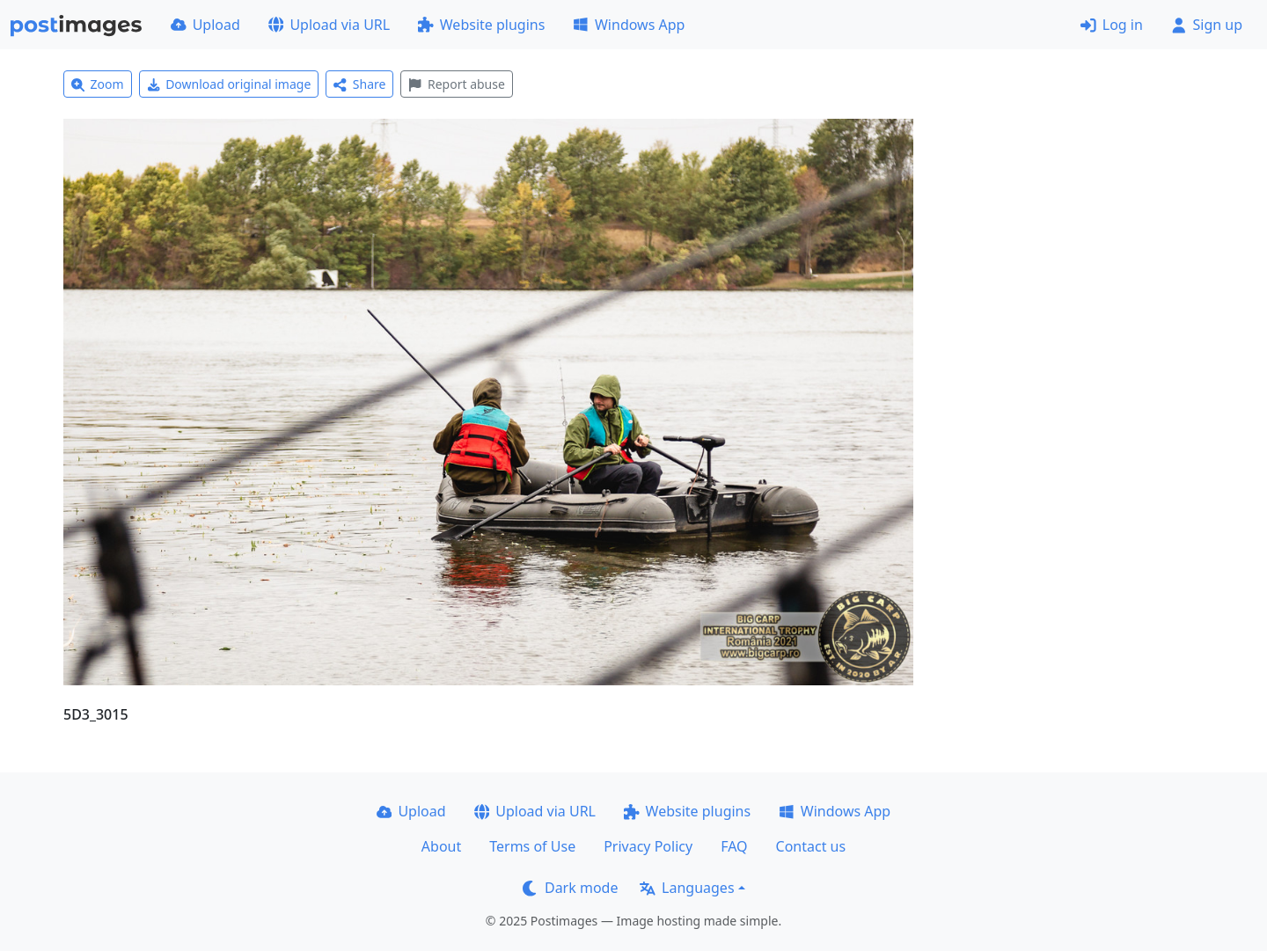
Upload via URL (329, 24)
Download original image (229, 84)
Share (359, 84)
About (441, 846)
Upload (205, 24)
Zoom (97, 84)
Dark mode (570, 887)
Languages (687, 887)
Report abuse (456, 84)
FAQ (734, 846)
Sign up (1206, 24)
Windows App (629, 24)
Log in (1111, 24)
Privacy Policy (648, 846)
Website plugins (481, 24)
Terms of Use (532, 846)
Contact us (811, 846)
